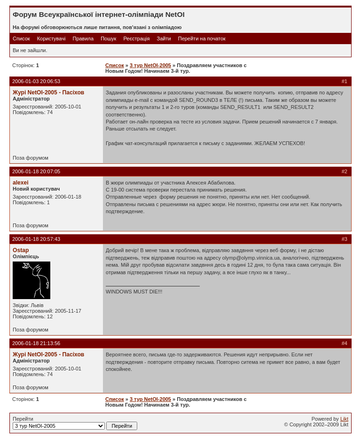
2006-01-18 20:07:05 (36, 171)
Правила (83, 38)
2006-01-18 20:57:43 (36, 239)
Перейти (75, 423)
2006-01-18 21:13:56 (36, 343)
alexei (21, 182)
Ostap (21, 250)
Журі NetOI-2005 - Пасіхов (48, 92)
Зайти (164, 38)
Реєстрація (136, 38)
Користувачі (51, 38)
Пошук (108, 38)
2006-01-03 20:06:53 (36, 81)
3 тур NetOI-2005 (150, 65)
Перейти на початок (202, 38)
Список (21, 38)
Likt (344, 419)
